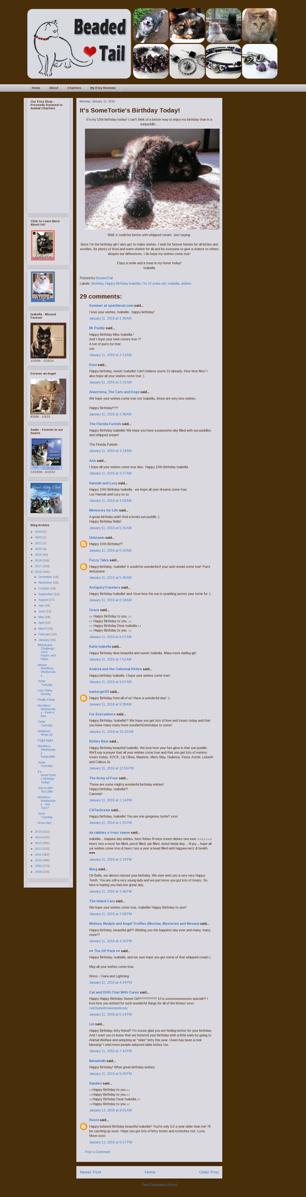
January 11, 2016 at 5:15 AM (110, 528)
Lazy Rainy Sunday (45, 692)
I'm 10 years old (154, 283)
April (41, 622)
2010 (38, 860)
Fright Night (45, 740)
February (44, 634)
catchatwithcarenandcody (108, 1008)
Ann (92, 460)
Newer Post (90, 1172)
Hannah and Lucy (103, 483)
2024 (38, 531)
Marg (93, 869)
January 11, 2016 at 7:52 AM (110, 659)
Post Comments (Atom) (159, 1184)
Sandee (95, 1083)
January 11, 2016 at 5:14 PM (110, 1014)
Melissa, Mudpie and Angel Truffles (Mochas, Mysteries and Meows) (144, 923)
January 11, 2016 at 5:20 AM (110, 550)
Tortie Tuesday (45, 682)
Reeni (94, 1120)
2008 (38, 871)
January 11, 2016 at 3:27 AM (110, 473)
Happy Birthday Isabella (122, 283)
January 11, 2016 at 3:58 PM (110, 914)
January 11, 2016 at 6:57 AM (110, 637)
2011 (38, 854)
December (45, 577)
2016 (38, 571)
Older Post (209, 1172)
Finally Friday (46, 699)
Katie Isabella (100, 646)
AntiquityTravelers (104, 587)
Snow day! (45, 822)
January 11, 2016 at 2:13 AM (110, 355)
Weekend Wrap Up (45, 732)
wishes (186, 283)
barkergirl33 (99, 692)
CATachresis (99, 810)
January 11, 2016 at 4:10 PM (110, 941)
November (45, 582)
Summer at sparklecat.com (111, 305)
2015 (38, 831)
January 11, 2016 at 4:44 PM (110, 982)
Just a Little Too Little (45, 789)
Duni (93, 365)
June (42, 611)
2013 (38, 843)
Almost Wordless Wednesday (46, 670)
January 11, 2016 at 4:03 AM (110, 500)
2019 (38, 554)
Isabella (173, 283)
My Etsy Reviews (103, 88)
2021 (38, 543)
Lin (91, 1024)
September (46, 594)
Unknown (96, 537)
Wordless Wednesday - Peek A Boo (46, 711)
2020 (38, 549)
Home (36, 88)
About (53, 88)
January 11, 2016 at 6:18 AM (110, 600)
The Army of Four (103, 778)
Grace (94, 610)
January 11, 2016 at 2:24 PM (110, 859)
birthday (97, 283)
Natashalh (97, 1061)
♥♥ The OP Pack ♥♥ (104, 951)
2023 (38, 537)
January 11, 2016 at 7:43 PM (110, 1051)
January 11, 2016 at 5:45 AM (110, 577)
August (43, 599)
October (44, 588)
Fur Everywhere (102, 714)
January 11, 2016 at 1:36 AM (110, 318)
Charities (74, 88)
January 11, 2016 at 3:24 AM (110, 451)
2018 (38, 560)
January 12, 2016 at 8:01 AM (110, 1110)
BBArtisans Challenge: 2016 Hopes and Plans (47, 652)
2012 (38, 848)
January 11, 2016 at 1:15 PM (110, 822)
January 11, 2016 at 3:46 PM (110, 891)
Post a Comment (97, 1152)
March (43, 628)
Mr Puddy (97, 328)
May (41, 617)
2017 (38, 566)
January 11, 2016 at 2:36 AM (110, 414)
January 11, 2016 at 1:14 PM (110, 800)
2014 (38, 837)
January (44, 640)
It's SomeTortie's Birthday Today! (47, 777)
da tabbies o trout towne (109, 832)
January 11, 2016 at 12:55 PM (111, 768)
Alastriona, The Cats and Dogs (114, 392)
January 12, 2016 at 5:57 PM (110, 1142)
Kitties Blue (99, 741)
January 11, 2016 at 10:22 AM (111, 731)
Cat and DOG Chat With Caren (114, 992)
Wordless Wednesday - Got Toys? (46, 802)
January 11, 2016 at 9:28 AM (110, 704)
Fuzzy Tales (99, 560)
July (41, 605)
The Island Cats (102, 901)
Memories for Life (103, 510)
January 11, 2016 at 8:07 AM (110, 682)
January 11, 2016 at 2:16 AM (110, 382)
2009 (38, 866)
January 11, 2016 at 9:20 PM (110, 1073)
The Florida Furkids (105, 424)
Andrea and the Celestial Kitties (115, 669)
